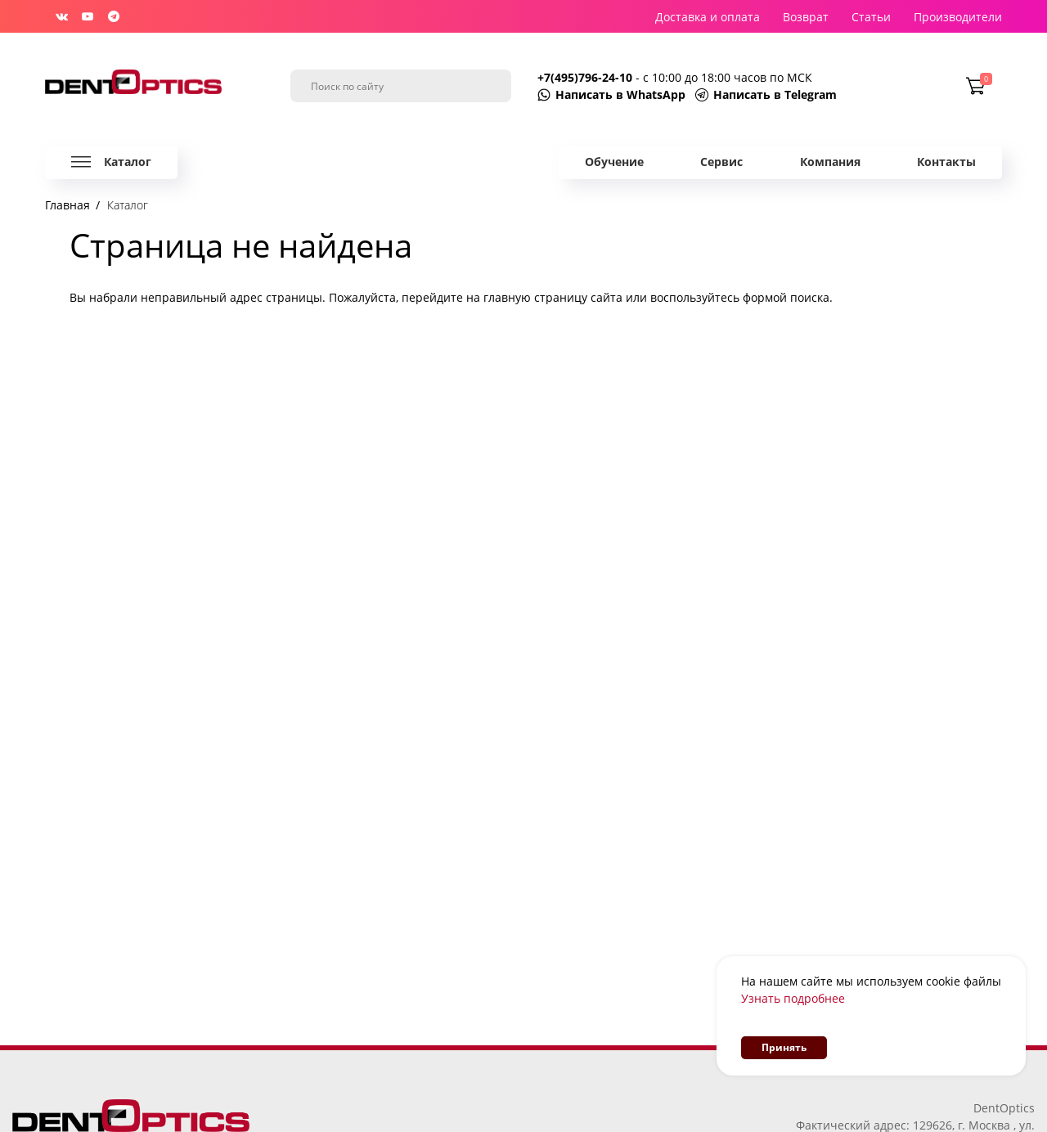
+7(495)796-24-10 (586, 77)
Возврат (806, 17)
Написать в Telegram (775, 94)
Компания (830, 161)
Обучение (614, 161)
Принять (784, 1047)
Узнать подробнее (793, 998)
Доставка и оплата (707, 17)
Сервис (721, 161)
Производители (958, 17)
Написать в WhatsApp (620, 94)
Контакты (946, 161)
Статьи (871, 17)
